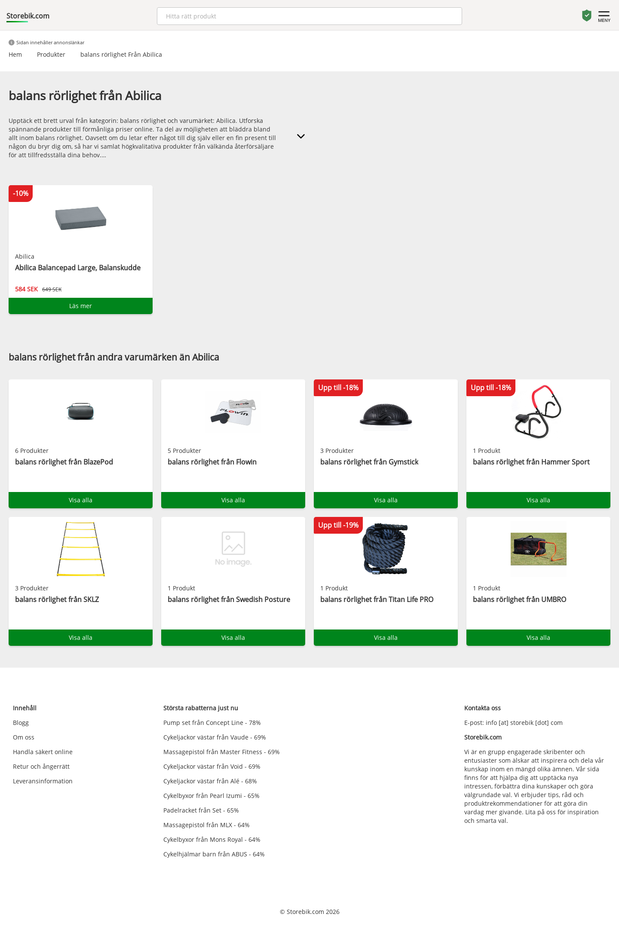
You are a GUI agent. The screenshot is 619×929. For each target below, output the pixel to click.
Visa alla (80, 500)
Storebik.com (27, 16)
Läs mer (80, 306)
